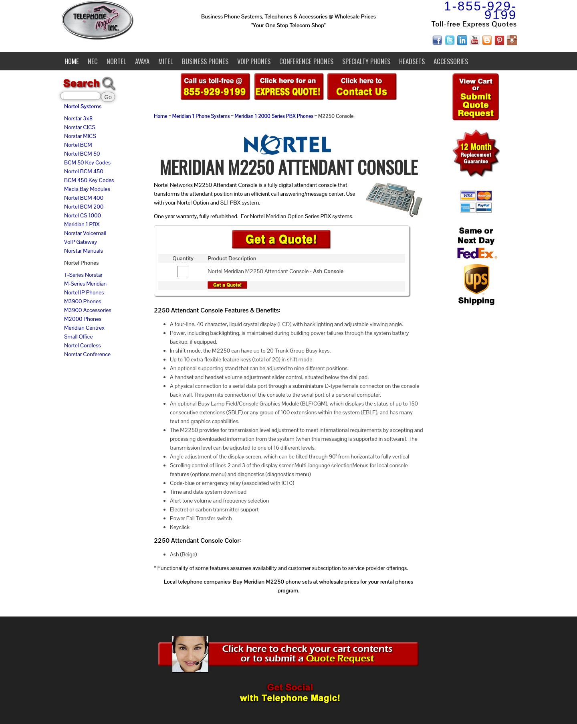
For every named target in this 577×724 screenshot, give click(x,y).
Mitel (165, 61)
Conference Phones (306, 61)
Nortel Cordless (82, 345)
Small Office (78, 336)
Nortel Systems (82, 106)
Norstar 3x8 (78, 118)
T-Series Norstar (83, 274)
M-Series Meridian (85, 283)
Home (72, 61)
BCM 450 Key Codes (89, 180)
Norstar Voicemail (85, 233)
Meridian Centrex (84, 327)
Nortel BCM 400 (83, 197)
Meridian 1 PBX (82, 224)
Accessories (451, 61)
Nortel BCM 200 (83, 206)
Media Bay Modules (87, 189)
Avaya (142, 61)
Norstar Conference (87, 354)
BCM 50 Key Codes (87, 162)
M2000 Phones (82, 318)
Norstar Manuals (83, 250)
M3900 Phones (82, 301)
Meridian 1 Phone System (200, 116)
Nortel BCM (78, 144)
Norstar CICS (79, 127)
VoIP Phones (253, 61)
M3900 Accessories (87, 310)
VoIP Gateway (80, 241)
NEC (93, 61)
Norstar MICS (80, 136)
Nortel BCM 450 (83, 171)
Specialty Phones (366, 61)
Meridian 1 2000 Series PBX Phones (274, 116)
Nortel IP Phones (84, 292)
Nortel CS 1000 (82, 215)
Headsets (412, 61)
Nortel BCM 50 (82, 153)
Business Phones (205, 61)
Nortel (116, 61)
